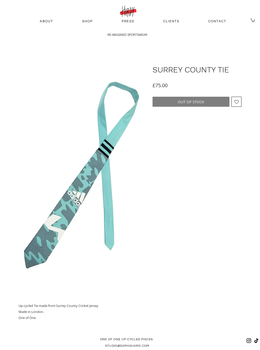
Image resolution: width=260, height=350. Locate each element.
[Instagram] (249, 340)
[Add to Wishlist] (236, 102)
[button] (252, 20)
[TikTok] (256, 340)
